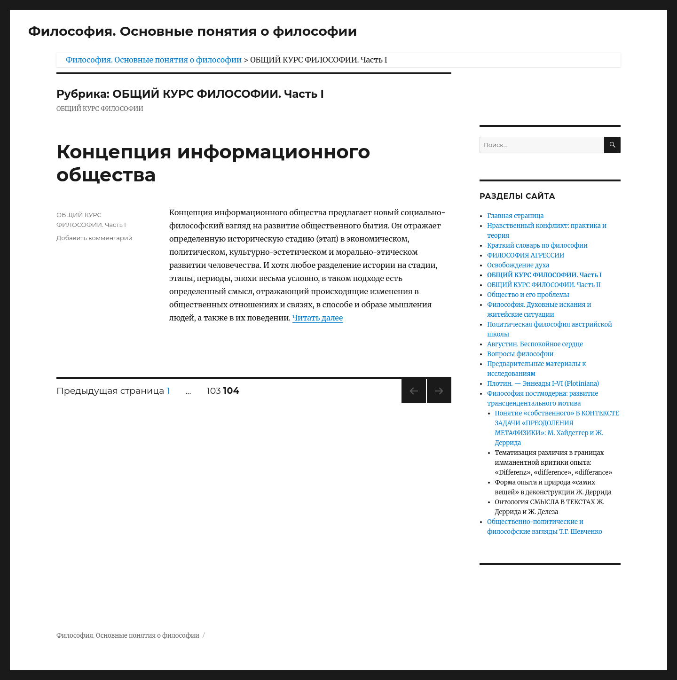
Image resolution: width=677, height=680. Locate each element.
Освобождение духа (518, 265)
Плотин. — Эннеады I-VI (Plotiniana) (543, 384)
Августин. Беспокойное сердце (535, 344)
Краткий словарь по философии (537, 246)
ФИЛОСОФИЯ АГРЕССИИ (525, 255)
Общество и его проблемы (528, 295)
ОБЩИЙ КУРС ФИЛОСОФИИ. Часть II (544, 285)
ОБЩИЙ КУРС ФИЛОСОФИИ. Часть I (544, 275)
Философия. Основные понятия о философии (192, 31)
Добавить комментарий (94, 238)
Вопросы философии (520, 354)
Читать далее (317, 317)
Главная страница (515, 216)
